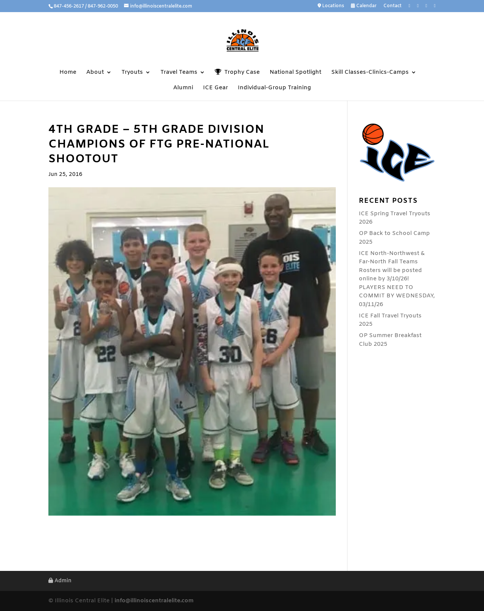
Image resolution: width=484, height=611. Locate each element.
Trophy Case (237, 72)
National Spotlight (295, 73)
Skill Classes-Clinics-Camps (370, 73)
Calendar (364, 6)
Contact (392, 6)
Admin (59, 581)
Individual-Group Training (274, 88)
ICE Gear (215, 88)
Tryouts (132, 73)
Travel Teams (178, 73)
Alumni (183, 88)
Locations (331, 6)
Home (67, 73)
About (95, 73)
